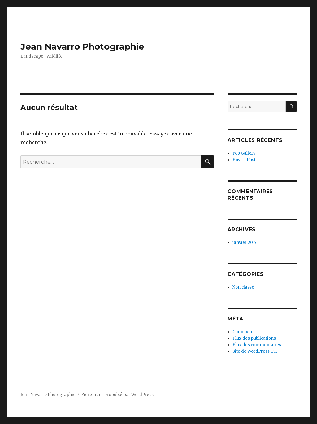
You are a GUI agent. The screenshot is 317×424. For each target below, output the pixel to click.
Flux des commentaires (256, 344)
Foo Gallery (244, 153)
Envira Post (244, 159)
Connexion (243, 331)
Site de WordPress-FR (254, 351)
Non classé (243, 287)
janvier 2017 (244, 242)
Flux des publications (254, 338)
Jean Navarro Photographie (82, 46)
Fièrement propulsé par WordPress (117, 394)
